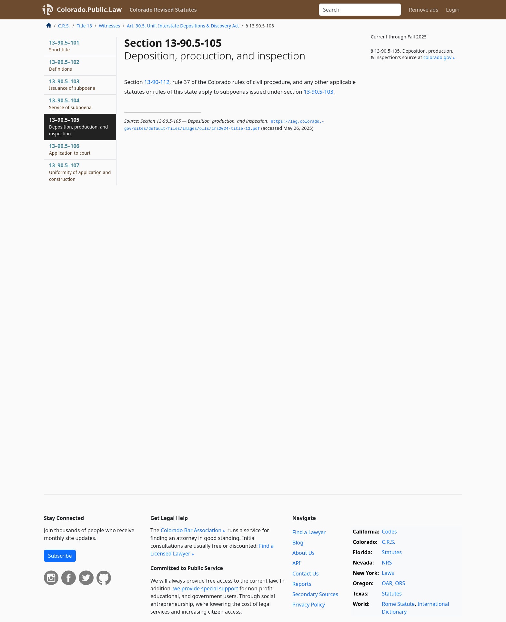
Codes (389, 531)
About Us (303, 552)
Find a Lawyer (309, 532)
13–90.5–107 (80, 172)
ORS (400, 583)
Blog (297, 542)
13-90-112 (156, 82)
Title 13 (84, 26)
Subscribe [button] (60, 555)
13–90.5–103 (72, 84)
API (296, 563)
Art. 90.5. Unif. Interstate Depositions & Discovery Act (183, 26)
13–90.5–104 (70, 103)
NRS (387, 562)
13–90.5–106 (70, 149)
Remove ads (423, 9)
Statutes (392, 552)
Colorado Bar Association (191, 530)
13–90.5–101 (64, 46)
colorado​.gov (437, 57)
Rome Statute (398, 603)
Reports (301, 583)
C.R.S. (64, 26)
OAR (387, 583)
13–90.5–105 (78, 126)
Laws (388, 572)
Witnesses (109, 26)
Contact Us (305, 573)
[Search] (360, 10)
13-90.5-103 (318, 91)
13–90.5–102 (64, 65)
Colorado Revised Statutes (163, 9)
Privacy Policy (308, 604)
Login (453, 9)
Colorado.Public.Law (89, 9)
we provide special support (205, 588)
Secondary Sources (315, 594)
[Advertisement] (413, 172)
